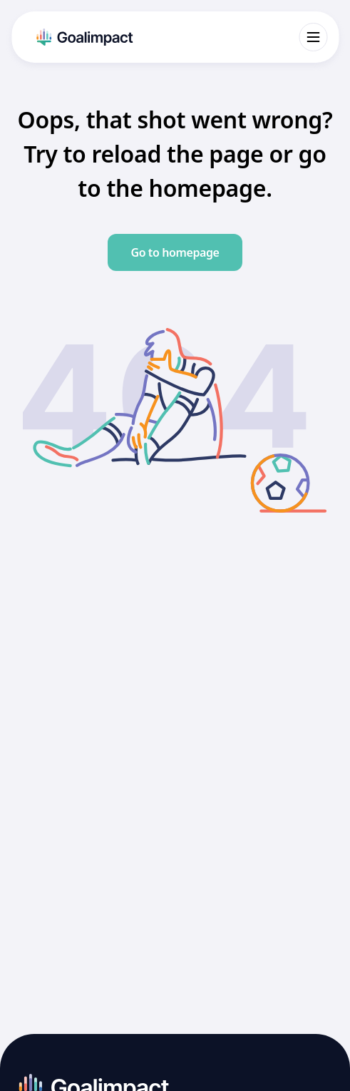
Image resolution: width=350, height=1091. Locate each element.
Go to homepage (174, 252)
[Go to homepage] (82, 37)
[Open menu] (313, 37)
